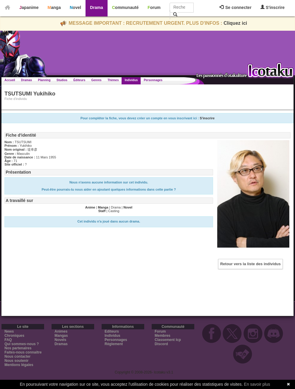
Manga (54, 7)
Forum (154, 7)
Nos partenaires (18, 348)
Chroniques (14, 336)
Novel (75, 7)
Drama (96, 7)
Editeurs (112, 331)
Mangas (61, 336)
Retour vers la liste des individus (250, 264)
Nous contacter (17, 356)
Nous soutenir (16, 361)
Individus (131, 80)
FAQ (8, 340)
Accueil (9, 80)
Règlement (114, 344)
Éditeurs (79, 80)
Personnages (153, 80)
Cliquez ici (235, 23)
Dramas (26, 80)
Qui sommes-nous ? (21, 344)
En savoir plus (257, 384)
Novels (60, 340)
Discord (161, 344)
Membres (162, 336)
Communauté (125, 7)
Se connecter (235, 7)
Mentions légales (18, 365)
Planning (44, 80)
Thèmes (113, 80)
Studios (62, 80)
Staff (101, 211)
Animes (61, 331)
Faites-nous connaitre (23, 352)
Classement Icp (168, 340)
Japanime (29, 7)
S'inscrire (272, 7)
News (9, 331)
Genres (96, 80)
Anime (90, 207)
